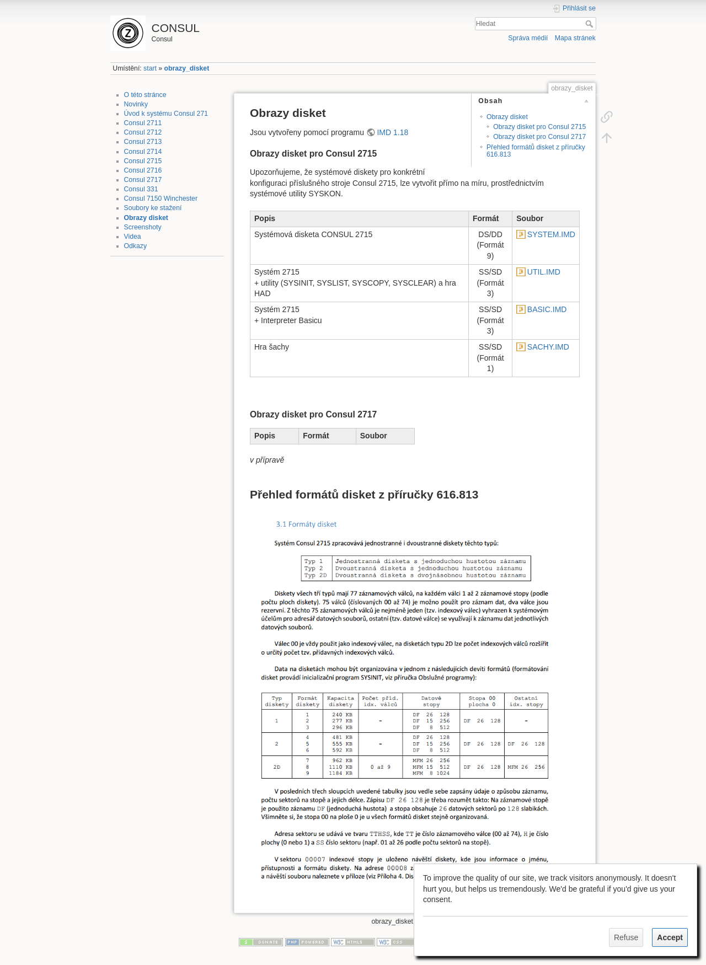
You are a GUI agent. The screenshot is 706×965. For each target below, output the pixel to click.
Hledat (590, 24)
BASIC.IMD (547, 309)
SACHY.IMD (548, 346)
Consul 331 (141, 189)
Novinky (136, 104)
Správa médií (528, 38)
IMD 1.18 (392, 132)
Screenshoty (143, 227)
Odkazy (135, 246)
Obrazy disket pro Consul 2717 (539, 137)
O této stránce (145, 95)
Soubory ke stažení (153, 208)
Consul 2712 (143, 132)
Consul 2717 (143, 180)
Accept (670, 937)
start (150, 68)
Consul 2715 (143, 161)
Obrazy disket (146, 218)
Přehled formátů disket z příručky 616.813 (535, 150)
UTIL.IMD (543, 271)
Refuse (626, 937)
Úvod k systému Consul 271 (166, 113)
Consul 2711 (143, 123)
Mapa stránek (575, 38)
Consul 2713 (143, 142)
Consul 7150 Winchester (160, 198)
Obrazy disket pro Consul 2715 (539, 127)
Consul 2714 (143, 152)
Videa (132, 236)
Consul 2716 (143, 170)
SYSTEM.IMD (551, 234)
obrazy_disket (187, 68)
